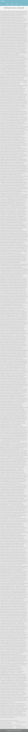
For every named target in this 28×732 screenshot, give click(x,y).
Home (7, 4)
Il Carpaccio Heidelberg (5, 723)
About (12, 4)
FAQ (21, 4)
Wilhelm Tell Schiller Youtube (7, 728)
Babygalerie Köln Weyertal (6, 726)
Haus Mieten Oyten (21, 726)
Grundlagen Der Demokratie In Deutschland (10, 725)
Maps (17, 4)
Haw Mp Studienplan (21, 722)
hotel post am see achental (14, 8)
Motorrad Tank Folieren (6, 722)
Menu (3, 1)
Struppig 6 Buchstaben (21, 728)
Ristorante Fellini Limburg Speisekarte (9, 720)
